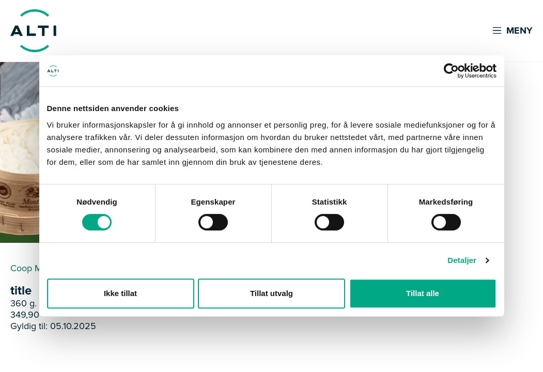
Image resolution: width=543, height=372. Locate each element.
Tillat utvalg (271, 293)
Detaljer (461, 260)
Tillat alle (422, 293)
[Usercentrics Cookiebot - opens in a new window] (451, 71)
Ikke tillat (120, 293)
